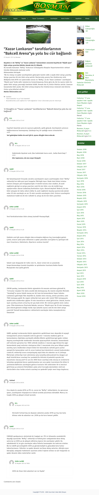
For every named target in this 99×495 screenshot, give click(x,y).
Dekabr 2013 (81, 259)
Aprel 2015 (81, 219)
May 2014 (80, 244)
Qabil (11, 169)
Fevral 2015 (81, 224)
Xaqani (79, 105)
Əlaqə (87, 18)
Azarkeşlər (53, 18)
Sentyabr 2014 (82, 233)
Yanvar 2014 (81, 256)
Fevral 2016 (81, 190)
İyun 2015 (80, 213)
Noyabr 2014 (81, 230)
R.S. (10, 118)
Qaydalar (78, 18)
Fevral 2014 (81, 253)
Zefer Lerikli (13, 207)
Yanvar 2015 (81, 227)
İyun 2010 (80, 285)
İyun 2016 (80, 181)
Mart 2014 (80, 250)
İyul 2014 (80, 239)
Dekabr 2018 (81, 149)
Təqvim (25, 18)
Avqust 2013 (81, 270)
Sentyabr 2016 (82, 178)
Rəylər (15, 18)
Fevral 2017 (81, 170)
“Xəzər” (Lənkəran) (40, 18)
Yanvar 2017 (81, 172)
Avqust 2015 (81, 207)
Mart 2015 (80, 221)
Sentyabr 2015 (82, 204)
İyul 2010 (80, 282)
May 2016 (80, 184)
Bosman (7, 18)
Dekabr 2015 (81, 195)
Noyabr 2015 (81, 198)
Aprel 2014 (81, 247)
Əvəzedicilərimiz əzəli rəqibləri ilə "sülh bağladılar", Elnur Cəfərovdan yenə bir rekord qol (33, 101)
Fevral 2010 (81, 296)
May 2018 (80, 155)
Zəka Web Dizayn (60, 492)
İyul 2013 (80, 273)
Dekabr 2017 (81, 164)
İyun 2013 (80, 276)
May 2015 (80, 216)
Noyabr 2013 (81, 262)
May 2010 (80, 288)
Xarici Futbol (67, 18)
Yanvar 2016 (81, 193)
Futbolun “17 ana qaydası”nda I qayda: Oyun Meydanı (85, 100)
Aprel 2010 (81, 290)
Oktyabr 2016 (82, 175)
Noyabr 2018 (81, 152)
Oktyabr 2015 (82, 201)
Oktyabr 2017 (82, 167)
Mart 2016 (80, 187)
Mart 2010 (80, 293)
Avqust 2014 (81, 236)
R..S (89, 131)
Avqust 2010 (81, 279)
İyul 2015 (80, 210)
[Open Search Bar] (96, 18)
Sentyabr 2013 (82, 267)
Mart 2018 (80, 158)
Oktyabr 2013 (82, 265)
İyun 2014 (80, 242)
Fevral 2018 (81, 161)
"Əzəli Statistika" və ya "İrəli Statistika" (18, 98)
